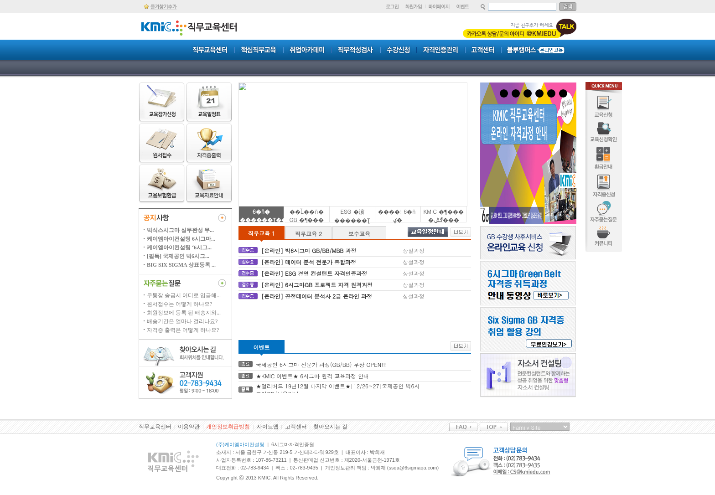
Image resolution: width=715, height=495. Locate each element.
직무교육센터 (155, 426)
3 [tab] (527, 93)
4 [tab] (539, 93)
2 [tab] (516, 93)
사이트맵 (268, 426)
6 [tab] (563, 93)
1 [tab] (504, 93)
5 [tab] (551, 93)
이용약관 (189, 426)
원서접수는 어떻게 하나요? (179, 304)
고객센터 (296, 426)
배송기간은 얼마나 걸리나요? (182, 321)
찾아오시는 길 (330, 426)
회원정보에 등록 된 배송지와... (184, 312)
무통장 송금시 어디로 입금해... (184, 295)
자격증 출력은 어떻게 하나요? (183, 330)
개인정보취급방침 (228, 426)
